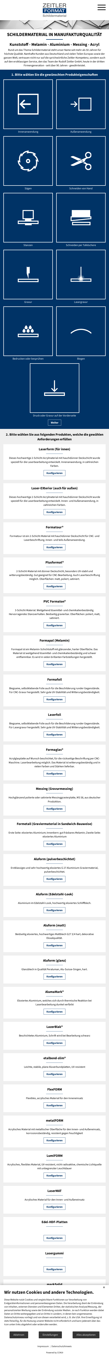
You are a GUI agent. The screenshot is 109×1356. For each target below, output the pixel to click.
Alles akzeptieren (86, 1335)
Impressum (43, 1346)
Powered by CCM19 (54, 1352)
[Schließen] (103, 1287)
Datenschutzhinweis (61, 1346)
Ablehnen (18, 1335)
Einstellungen (50, 1335)
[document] (54, 1310)
